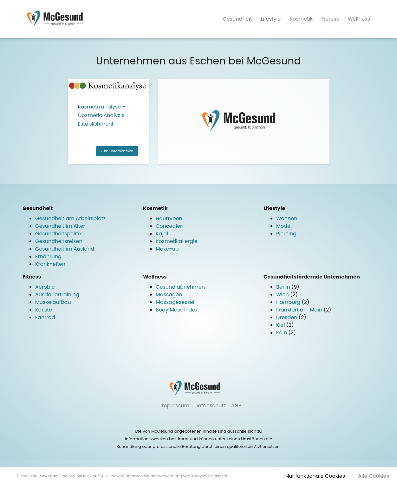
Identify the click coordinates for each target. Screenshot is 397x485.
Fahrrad (45, 317)
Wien (283, 294)
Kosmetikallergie (177, 241)
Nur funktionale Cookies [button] (315, 476)
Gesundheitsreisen (58, 241)
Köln (282, 332)
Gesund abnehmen (180, 287)
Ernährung (48, 256)
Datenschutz (210, 405)
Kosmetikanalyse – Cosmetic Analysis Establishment (102, 115)
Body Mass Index (177, 309)
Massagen (169, 294)
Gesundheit (237, 19)
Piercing (286, 233)
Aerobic (45, 287)
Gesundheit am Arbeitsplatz (70, 218)
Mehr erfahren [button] (243, 476)
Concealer (169, 226)
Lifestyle (271, 19)
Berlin (283, 287)
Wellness (359, 19)
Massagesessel (175, 302)
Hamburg (289, 302)
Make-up (167, 248)
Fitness (330, 19)
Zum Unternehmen (117, 151)
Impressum (174, 405)
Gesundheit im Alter (60, 226)
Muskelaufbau (53, 302)
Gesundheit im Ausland (64, 248)
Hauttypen (169, 218)
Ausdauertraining (57, 294)
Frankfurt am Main (300, 309)
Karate (43, 309)
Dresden (287, 317)
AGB (236, 405)
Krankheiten (50, 264)
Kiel (281, 325)
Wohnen (286, 218)
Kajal (162, 233)
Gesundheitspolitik (58, 233)
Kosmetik (301, 19)
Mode (283, 226)
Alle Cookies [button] (373, 476)
